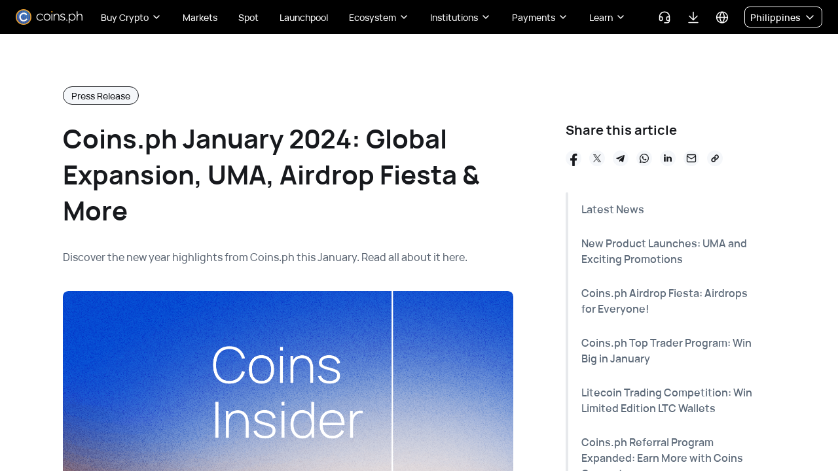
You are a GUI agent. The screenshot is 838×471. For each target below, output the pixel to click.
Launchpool (304, 17)
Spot (248, 17)
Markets (200, 17)
